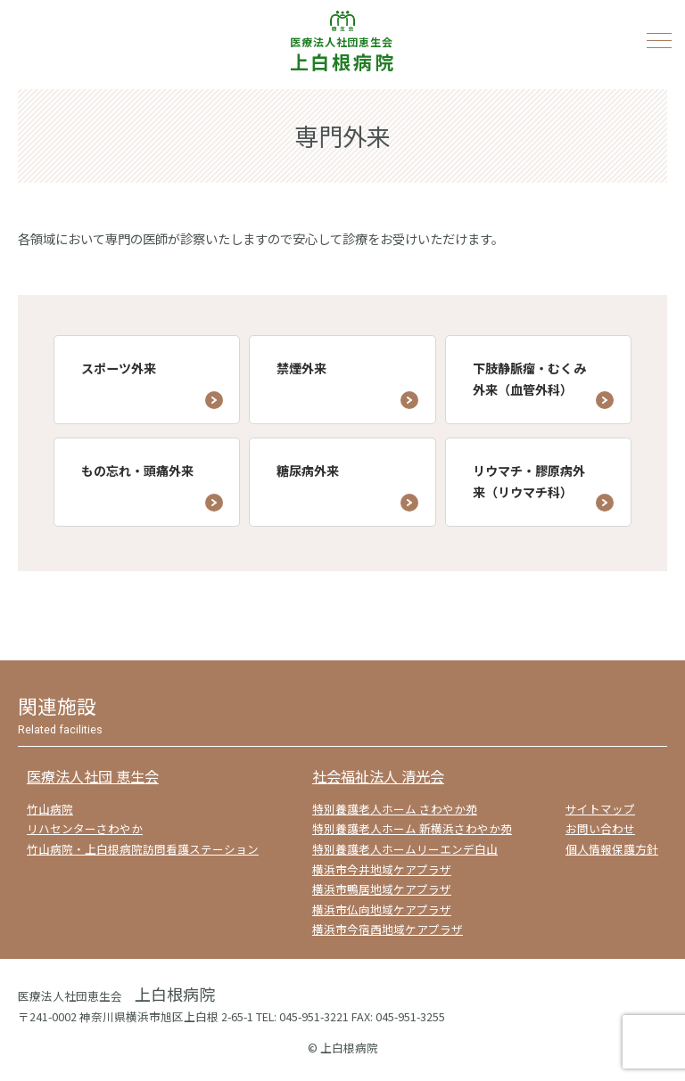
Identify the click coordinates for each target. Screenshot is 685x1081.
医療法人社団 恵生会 (93, 776)
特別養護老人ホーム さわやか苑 (394, 808)
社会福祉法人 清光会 (378, 776)
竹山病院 (50, 808)
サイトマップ (600, 808)
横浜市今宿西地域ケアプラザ (387, 929)
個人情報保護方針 (611, 848)
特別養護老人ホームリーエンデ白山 (405, 848)
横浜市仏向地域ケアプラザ (381, 909)
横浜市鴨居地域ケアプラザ (381, 888)
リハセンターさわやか (85, 828)
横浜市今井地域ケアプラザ (381, 869)
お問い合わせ (600, 828)
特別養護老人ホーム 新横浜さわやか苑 (412, 828)
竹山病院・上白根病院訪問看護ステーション (143, 848)
